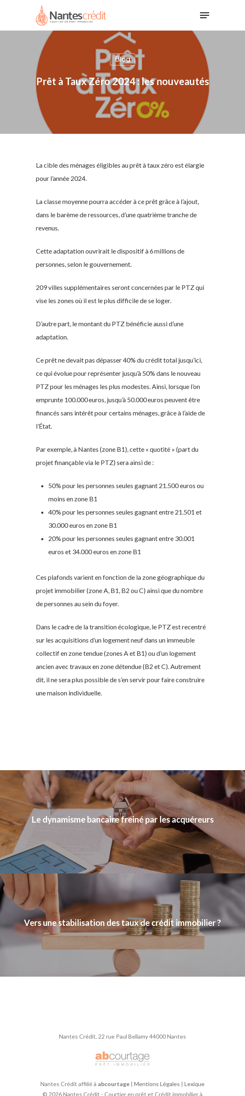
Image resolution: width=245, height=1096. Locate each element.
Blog (122, 59)
